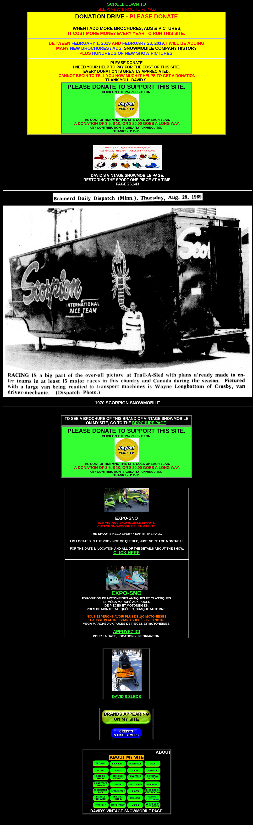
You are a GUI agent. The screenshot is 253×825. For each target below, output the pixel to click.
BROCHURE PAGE (149, 423)
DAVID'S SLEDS (126, 697)
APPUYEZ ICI (126, 631)
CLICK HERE (126, 552)
